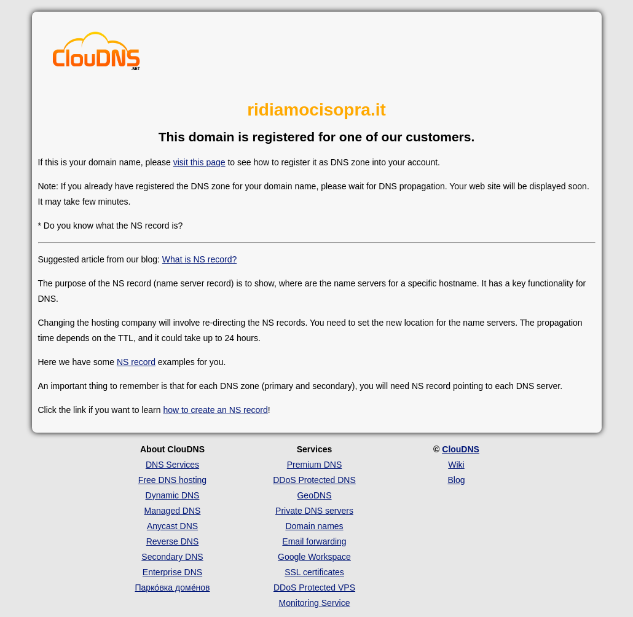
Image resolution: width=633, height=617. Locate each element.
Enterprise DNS (172, 572)
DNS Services (172, 465)
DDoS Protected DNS (314, 480)
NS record (136, 362)
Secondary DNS (172, 557)
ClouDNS (460, 449)
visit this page (199, 162)
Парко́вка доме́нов (172, 587)
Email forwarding (314, 541)
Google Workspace (314, 557)
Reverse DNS (172, 541)
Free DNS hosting (172, 480)
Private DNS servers (314, 511)
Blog (456, 480)
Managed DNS (172, 511)
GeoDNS (314, 495)
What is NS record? (199, 259)
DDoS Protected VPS (314, 587)
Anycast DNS (172, 526)
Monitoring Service (314, 603)
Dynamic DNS (173, 495)
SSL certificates (314, 572)
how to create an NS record (215, 410)
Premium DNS (314, 465)
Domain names (314, 526)
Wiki (456, 465)
